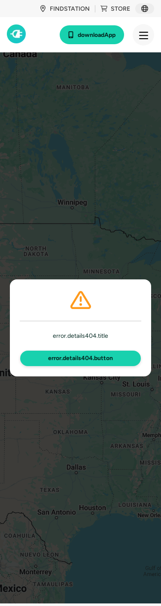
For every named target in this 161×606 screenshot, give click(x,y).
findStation (64, 8)
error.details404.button (80, 358)
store (115, 8)
